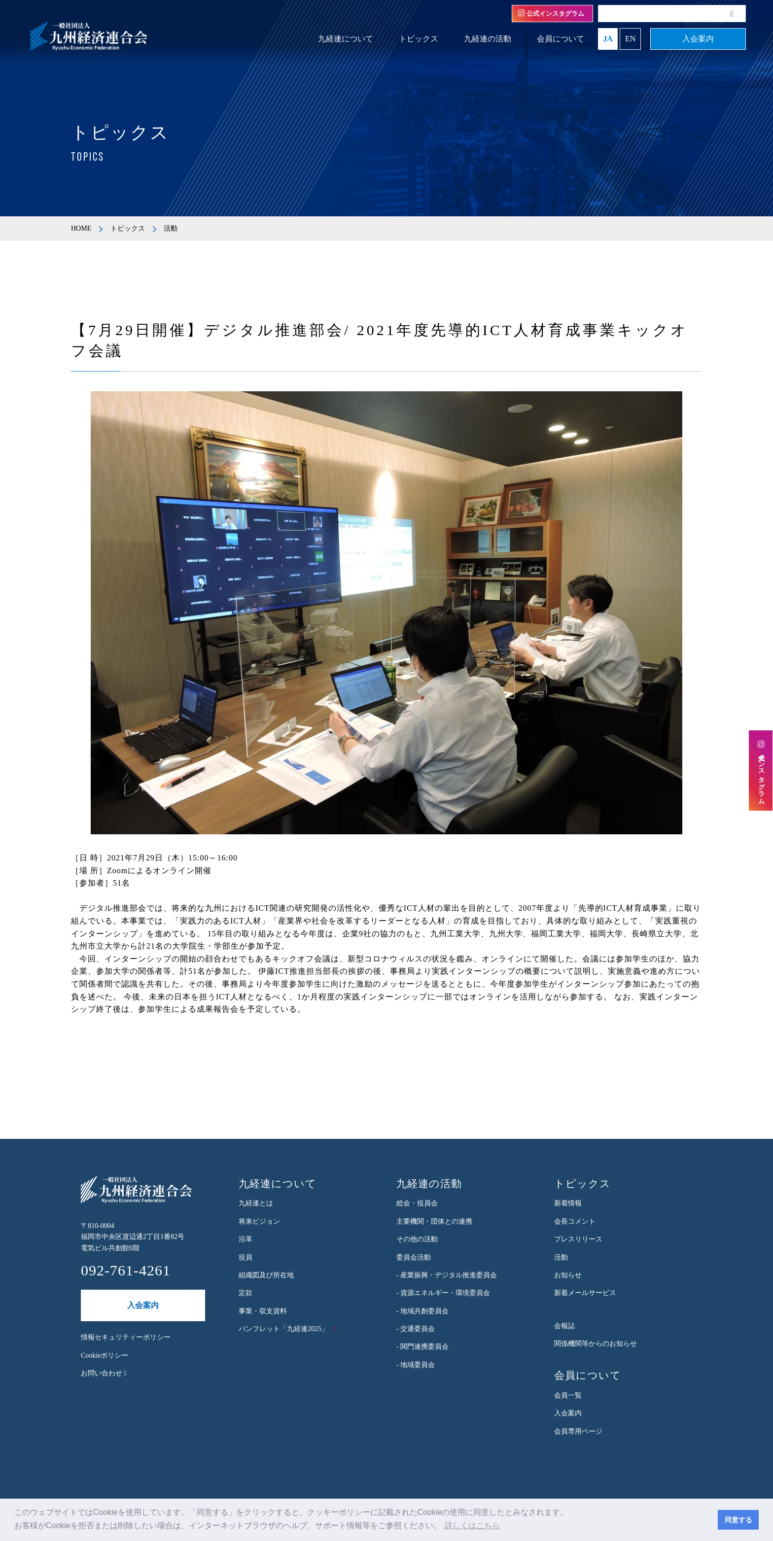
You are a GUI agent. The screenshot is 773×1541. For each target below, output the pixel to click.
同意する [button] (738, 1520)
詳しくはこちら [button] (472, 1525)
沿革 (245, 1239)
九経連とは (256, 1203)
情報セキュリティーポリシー (126, 1337)
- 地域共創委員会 (422, 1311)
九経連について (345, 38)
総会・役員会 (417, 1203)
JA (608, 38)
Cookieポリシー (104, 1355)
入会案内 (698, 38)
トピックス (418, 38)
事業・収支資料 (263, 1311)
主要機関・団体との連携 (434, 1221)
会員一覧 (568, 1395)
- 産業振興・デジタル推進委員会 (446, 1275)
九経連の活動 (487, 38)
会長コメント (575, 1221)
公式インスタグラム (551, 13)
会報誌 (564, 1326)
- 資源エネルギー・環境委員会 (443, 1293)
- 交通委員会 (415, 1329)
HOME (81, 228)
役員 (245, 1257)
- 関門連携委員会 (422, 1346)
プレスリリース (578, 1239)
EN (630, 38)
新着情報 (568, 1203)
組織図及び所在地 (266, 1275)
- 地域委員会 (415, 1365)
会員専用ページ (578, 1431)
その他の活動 (417, 1239)
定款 (245, 1293)
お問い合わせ (104, 1373)
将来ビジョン (259, 1221)
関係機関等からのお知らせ (595, 1343)
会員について (560, 38)
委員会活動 (413, 1257)
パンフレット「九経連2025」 (283, 1329)
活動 (561, 1257)
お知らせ (568, 1275)
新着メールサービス (585, 1293)
